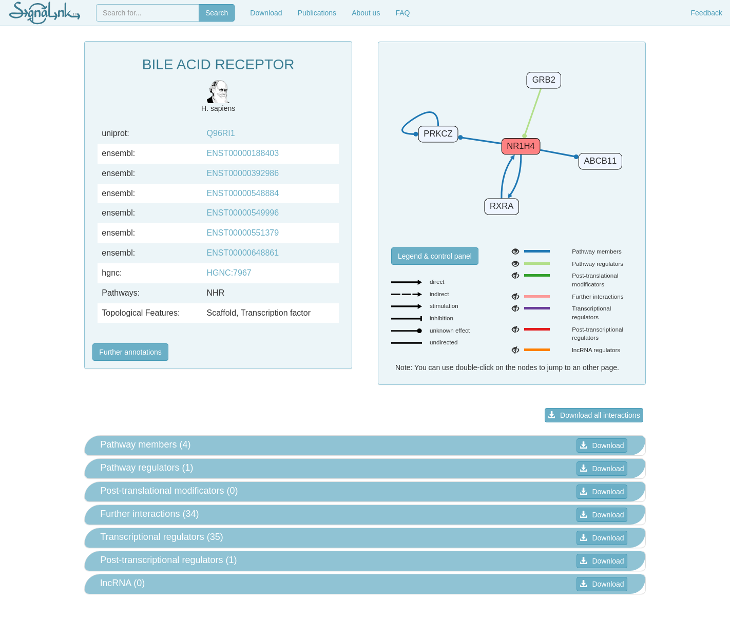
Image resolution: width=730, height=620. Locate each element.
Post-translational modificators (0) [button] (169, 491)
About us (366, 13)
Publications (317, 13)
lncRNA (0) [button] (122, 583)
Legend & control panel (435, 256)
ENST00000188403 (243, 153)
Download (266, 13)
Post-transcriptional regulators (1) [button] (168, 560)
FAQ (402, 13)
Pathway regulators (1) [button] (146, 467)
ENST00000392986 (243, 173)
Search (216, 13)
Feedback (706, 13)
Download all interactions (594, 415)
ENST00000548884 (243, 193)
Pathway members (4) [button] (145, 444)
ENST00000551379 (243, 232)
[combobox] (147, 13)
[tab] (365, 445)
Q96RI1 (221, 133)
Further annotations (130, 352)
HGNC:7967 (229, 272)
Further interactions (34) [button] (149, 514)
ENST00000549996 (243, 212)
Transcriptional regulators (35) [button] (161, 537)
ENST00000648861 (243, 252)
